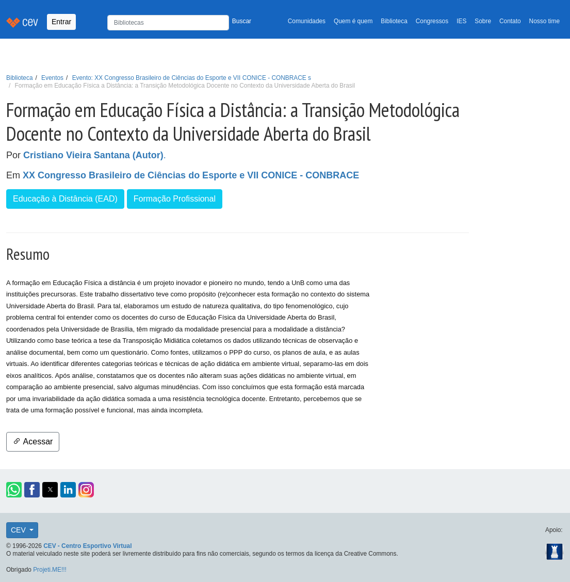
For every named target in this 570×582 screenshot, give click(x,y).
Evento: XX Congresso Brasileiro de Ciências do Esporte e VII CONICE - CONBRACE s (191, 77)
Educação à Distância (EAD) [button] (65, 198)
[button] (14, 489)
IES (461, 21)
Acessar (33, 441)
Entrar (61, 22)
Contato (510, 21)
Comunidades (306, 21)
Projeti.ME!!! (50, 569)
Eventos (52, 77)
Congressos (432, 21)
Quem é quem (353, 21)
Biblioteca (394, 21)
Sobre (483, 21)
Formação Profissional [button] (175, 198)
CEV (19, 530)
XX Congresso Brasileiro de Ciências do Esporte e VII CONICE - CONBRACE (191, 175)
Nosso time (544, 21)
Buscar (241, 21)
